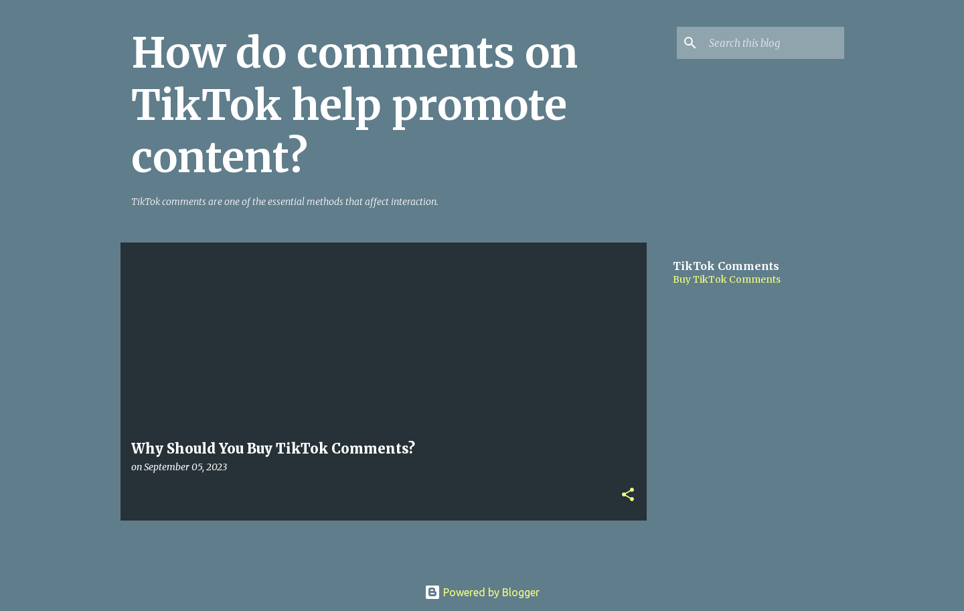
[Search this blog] (774, 43)
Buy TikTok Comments (727, 279)
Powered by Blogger (482, 592)
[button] (628, 495)
